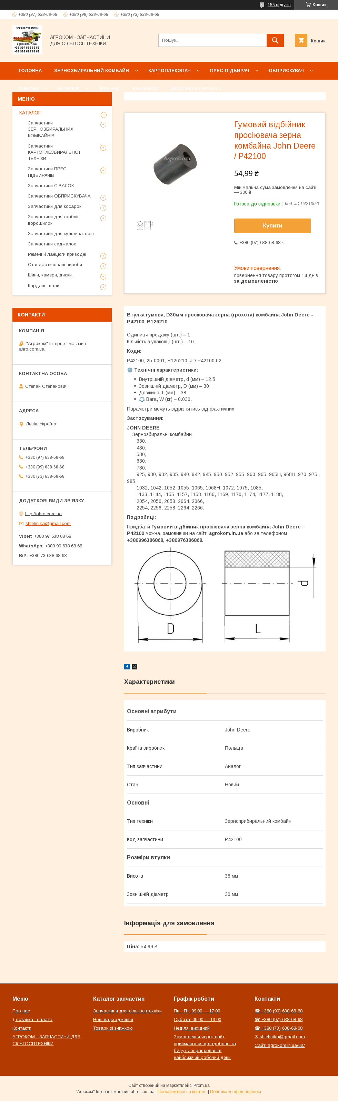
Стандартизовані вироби (55, 264)
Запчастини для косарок (54, 206)
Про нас (109, 88)
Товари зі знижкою (113, 1028)
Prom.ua (201, 1085)
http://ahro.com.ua (43, 513)
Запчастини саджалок (52, 243)
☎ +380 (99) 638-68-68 (278, 1010)
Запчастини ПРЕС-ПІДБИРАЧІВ (48, 172)
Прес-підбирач (229, 70)
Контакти (146, 88)
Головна (30, 70)
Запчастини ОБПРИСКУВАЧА (59, 196)
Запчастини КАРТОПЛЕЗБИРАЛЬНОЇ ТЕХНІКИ (54, 152)
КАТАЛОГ (30, 112)
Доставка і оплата (196, 88)
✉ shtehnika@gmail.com (280, 1036)
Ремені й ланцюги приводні (57, 254)
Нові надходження (113, 1019)
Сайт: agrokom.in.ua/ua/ (280, 1045)
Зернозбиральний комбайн (91, 70)
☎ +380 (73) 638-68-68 (278, 1028)
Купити (272, 226)
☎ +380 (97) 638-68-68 (278, 1019)
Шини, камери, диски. (50, 274)
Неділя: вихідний (192, 1028)
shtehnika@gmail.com (48, 523)
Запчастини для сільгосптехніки (127, 1010)
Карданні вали (43, 285)
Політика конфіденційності (236, 1091)
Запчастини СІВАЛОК (51, 185)
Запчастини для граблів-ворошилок (54, 219)
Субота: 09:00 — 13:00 (197, 1019)
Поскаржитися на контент (182, 1091)
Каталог (68, 88)
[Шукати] (275, 40)
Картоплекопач (169, 70)
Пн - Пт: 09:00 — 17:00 (197, 1010)
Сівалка (29, 88)
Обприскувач (286, 70)
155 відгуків (279, 4)
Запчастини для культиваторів (61, 233)
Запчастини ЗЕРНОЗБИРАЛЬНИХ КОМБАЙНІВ (50, 129)
